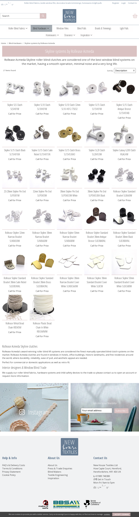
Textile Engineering (58, 475)
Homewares (51, 35)
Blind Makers (54, 471)
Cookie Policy (9, 475)
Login (123, 3)
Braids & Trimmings (103, 28)
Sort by (110, 70)
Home (3, 43)
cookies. (107, 514)
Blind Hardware (39, 28)
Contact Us (132, 3)
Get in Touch (104, 479)
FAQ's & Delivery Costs (13, 465)
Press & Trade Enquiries (60, 468)
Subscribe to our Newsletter (105, 403)
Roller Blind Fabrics (16, 28)
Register (115, 3)
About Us (52, 465)
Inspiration (85, 35)
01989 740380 (103, 476)
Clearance (68, 35)
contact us (108, 372)
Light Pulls (124, 28)
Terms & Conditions (12, 468)
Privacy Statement (11, 471)
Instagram (38, 412)
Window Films (62, 28)
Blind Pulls (81, 28)
